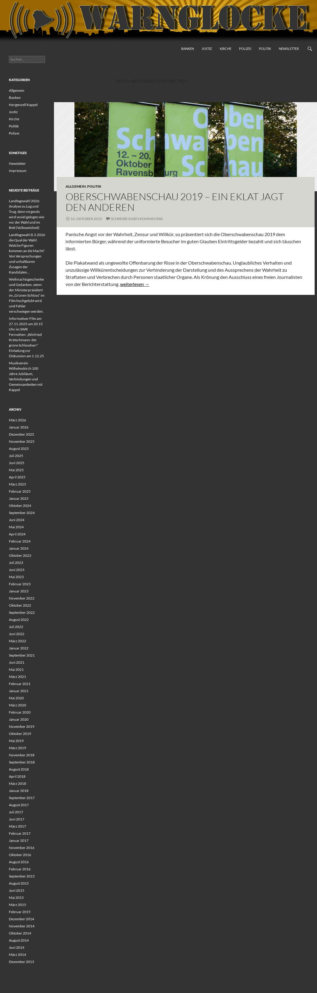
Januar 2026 (18, 427)
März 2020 (17, 705)
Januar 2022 (18, 648)
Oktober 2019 (20, 733)
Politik (265, 48)
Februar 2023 (20, 584)
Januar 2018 (18, 790)
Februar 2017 (20, 833)
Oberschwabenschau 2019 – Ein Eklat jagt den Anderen (175, 201)
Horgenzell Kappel (23, 104)
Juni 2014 (16, 947)
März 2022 (17, 641)
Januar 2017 (18, 840)
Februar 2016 (20, 869)
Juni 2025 (16, 463)
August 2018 (19, 769)
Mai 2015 (16, 897)
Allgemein (76, 186)
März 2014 (17, 954)
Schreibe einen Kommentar (137, 218)
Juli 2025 (16, 455)
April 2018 (17, 776)
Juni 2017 (16, 819)
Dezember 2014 (21, 919)
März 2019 (17, 748)
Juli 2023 (16, 562)
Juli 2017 (16, 812)
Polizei (245, 48)
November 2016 (21, 847)
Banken (187, 48)
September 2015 (22, 876)
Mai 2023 (16, 577)
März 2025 (17, 484)
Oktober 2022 (20, 605)
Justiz (207, 48)
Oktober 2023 (20, 555)
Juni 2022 (16, 634)
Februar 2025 (20, 491)
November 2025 (21, 441)
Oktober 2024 (20, 505)
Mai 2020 (16, 698)
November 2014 (21, 926)
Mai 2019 (16, 741)
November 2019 (21, 726)
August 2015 (19, 883)
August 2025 (19, 448)
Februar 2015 (20, 912)
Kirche (225, 48)
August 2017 (19, 805)
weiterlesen (134, 284)
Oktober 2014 (20, 933)
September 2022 (22, 612)
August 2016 (19, 862)
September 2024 (22, 512)
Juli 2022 (16, 626)
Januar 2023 (18, 591)
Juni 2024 (16, 520)
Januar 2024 (18, 548)
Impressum (17, 170)
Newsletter (289, 48)
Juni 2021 (16, 662)
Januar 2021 (18, 691)
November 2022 (21, 598)
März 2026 (17, 420)
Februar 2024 (20, 541)
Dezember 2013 (21, 961)
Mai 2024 (16, 527)
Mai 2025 (16, 470)
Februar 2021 (20, 683)
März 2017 (17, 826)
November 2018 (21, 755)
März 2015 (17, 904)
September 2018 (22, 762)
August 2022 (19, 619)
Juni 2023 (16, 569)
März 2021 (17, 676)
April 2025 (17, 477)
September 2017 (22, 798)
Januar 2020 (18, 719)
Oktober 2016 (20, 855)
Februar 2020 (20, 712)
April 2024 (17, 534)
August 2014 (19, 940)
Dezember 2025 (21, 434)
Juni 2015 (16, 890)
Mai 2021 (16, 669)
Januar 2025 (18, 498)
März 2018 (17, 783)
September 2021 (22, 655)
